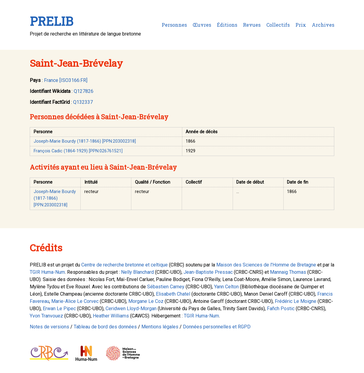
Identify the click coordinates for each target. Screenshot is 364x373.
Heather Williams (111, 316)
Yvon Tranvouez (46, 316)
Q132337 (83, 102)
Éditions (227, 25)
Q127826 (83, 91)
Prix (300, 25)
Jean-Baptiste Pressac (208, 272)
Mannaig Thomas (288, 272)
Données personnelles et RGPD (217, 327)
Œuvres (202, 25)
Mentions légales (159, 327)
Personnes (174, 25)
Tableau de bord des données (105, 327)
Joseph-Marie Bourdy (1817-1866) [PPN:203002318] (85, 141)
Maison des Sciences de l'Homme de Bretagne (266, 265)
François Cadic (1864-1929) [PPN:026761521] (78, 151)
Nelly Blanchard (137, 272)
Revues (252, 25)
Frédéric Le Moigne (295, 301)
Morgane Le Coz (145, 301)
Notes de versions (49, 327)
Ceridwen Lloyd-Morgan (131, 308)
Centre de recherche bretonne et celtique (124, 265)
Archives (323, 25)
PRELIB (51, 21)
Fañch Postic (281, 308)
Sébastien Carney (165, 287)
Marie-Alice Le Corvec (75, 301)
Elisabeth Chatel (173, 294)
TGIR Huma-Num (47, 272)
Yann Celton (226, 287)
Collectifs (278, 25)
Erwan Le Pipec (59, 308)
